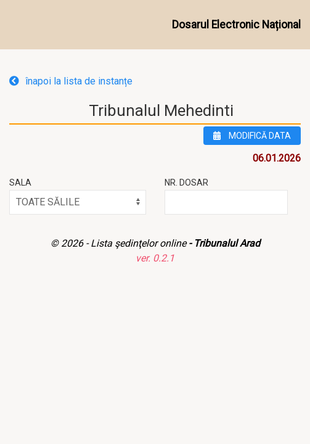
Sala (20, 182)
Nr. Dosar (186, 182)
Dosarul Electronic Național (236, 24)
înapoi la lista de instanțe (71, 81)
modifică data (252, 136)
